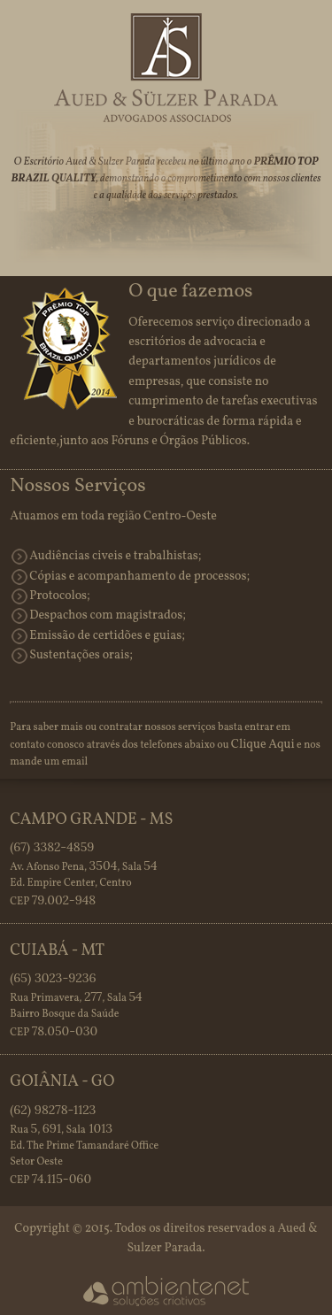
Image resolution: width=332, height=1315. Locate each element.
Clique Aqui (263, 744)
